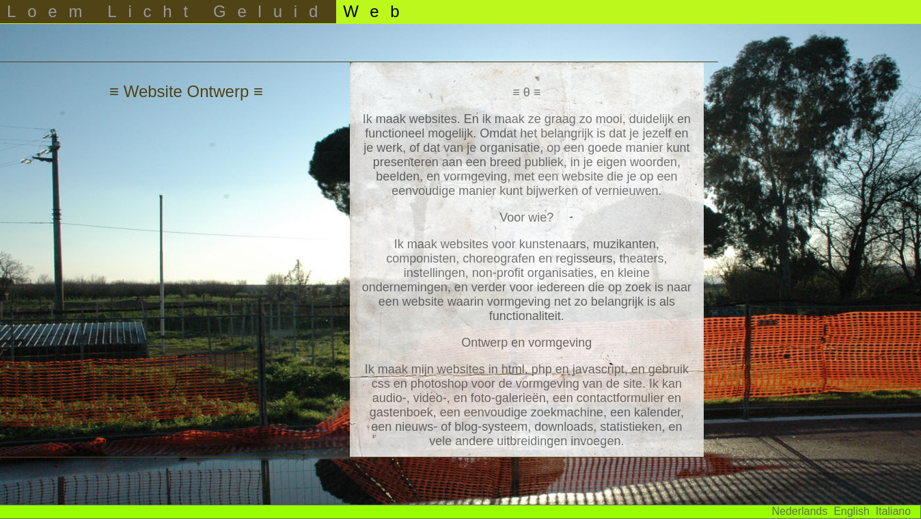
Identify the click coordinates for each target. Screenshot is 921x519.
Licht (153, 11)
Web (377, 11)
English (851, 511)
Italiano (893, 511)
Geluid (271, 11)
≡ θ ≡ (526, 92)
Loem (50, 11)
